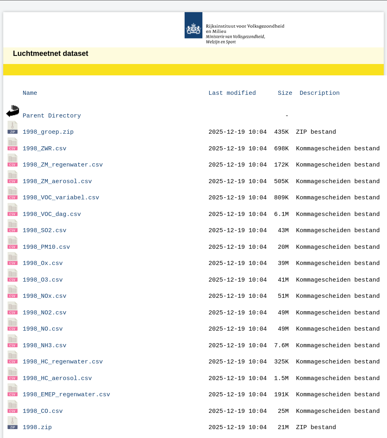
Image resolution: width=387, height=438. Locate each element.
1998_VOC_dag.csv (52, 205)
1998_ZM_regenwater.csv (63, 159)
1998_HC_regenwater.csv (63, 342)
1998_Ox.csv (43, 250)
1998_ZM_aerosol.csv (57, 175)
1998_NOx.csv (44, 281)
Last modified (232, 92)
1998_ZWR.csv (44, 144)
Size (285, 92)
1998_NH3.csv (44, 327)
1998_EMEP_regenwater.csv (66, 372)
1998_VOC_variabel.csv (61, 190)
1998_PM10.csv (46, 235)
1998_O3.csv (43, 266)
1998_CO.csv (43, 387)
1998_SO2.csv (44, 220)
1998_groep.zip (48, 129)
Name (30, 92)
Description (320, 92)
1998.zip (37, 402)
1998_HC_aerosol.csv (57, 357)
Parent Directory (52, 114)
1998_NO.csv (43, 311)
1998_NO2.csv (44, 296)
